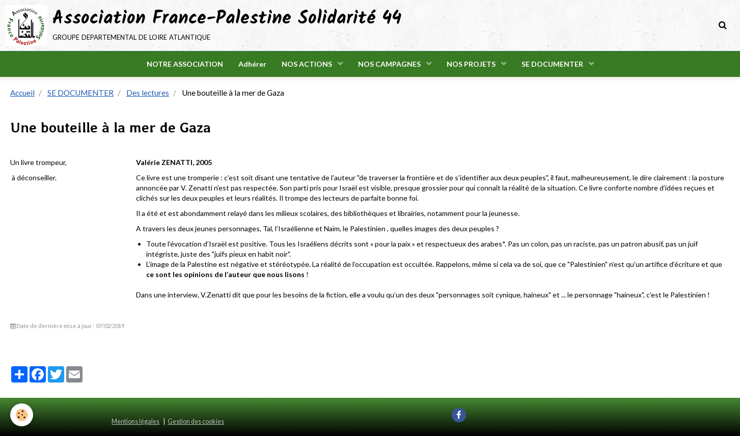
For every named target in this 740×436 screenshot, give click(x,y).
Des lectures (147, 92)
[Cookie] (21, 414)
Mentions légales (135, 421)
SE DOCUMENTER (553, 64)
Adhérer (252, 64)
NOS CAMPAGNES (390, 64)
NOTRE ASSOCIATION (185, 64)
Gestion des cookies (196, 421)
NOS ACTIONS (308, 64)
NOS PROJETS (472, 64)
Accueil (22, 92)
